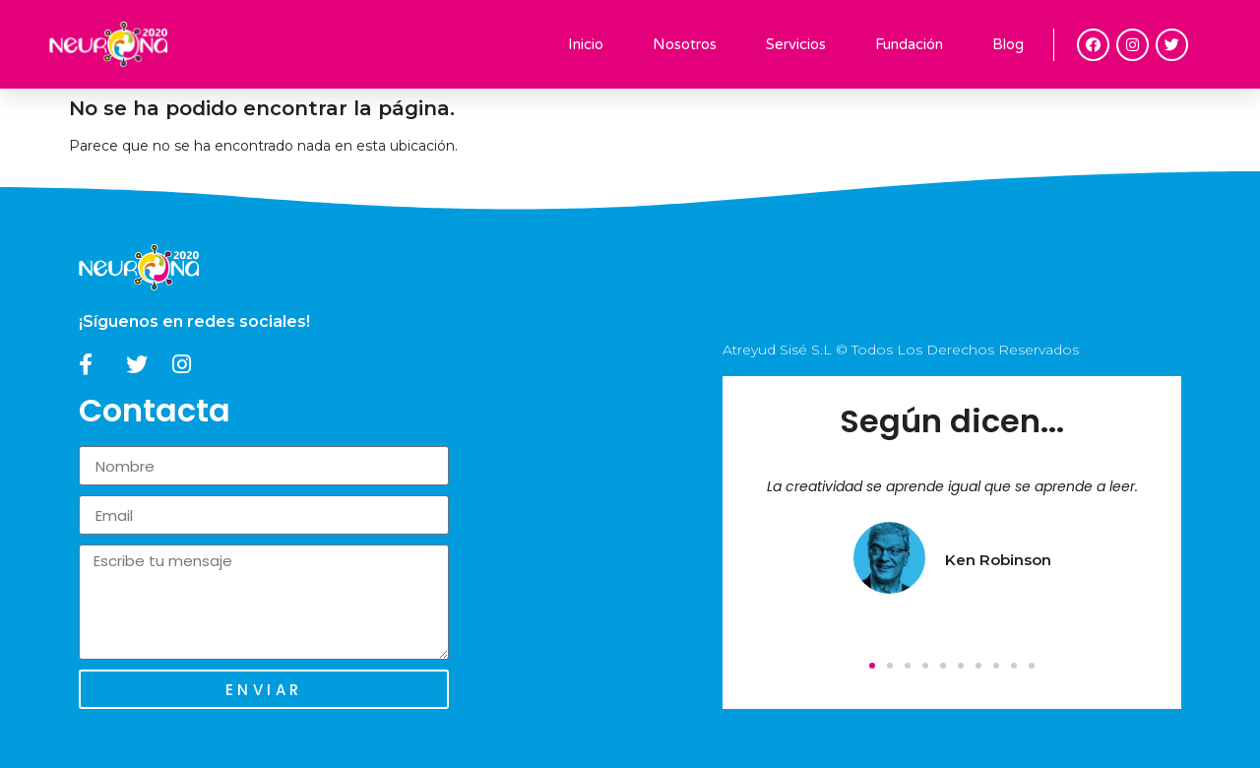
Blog (1008, 44)
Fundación (909, 44)
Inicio (585, 44)
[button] (872, 666)
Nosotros (685, 44)
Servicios (796, 44)
